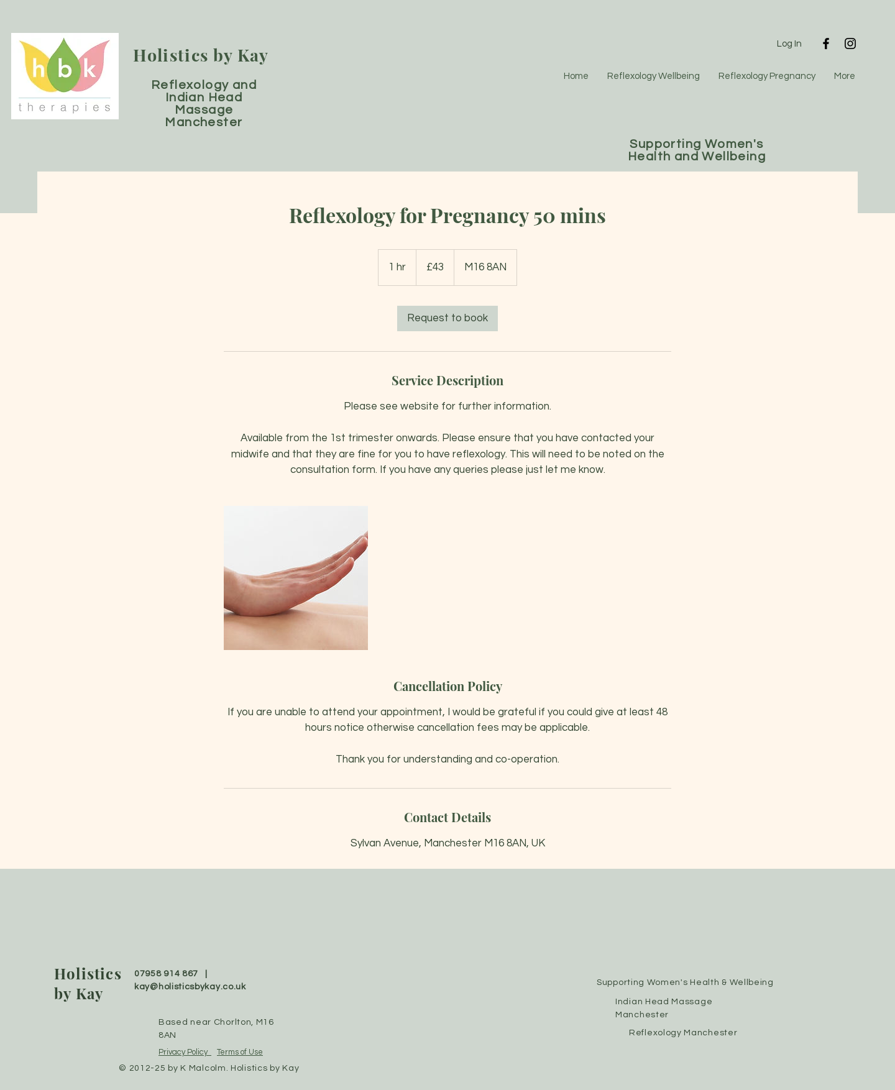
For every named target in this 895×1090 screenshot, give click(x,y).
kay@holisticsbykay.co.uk (190, 986)
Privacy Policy (184, 1052)
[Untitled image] (296, 578)
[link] (447, 318)
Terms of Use (240, 1052)
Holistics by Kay (201, 55)
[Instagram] (850, 43)
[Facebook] (826, 43)
